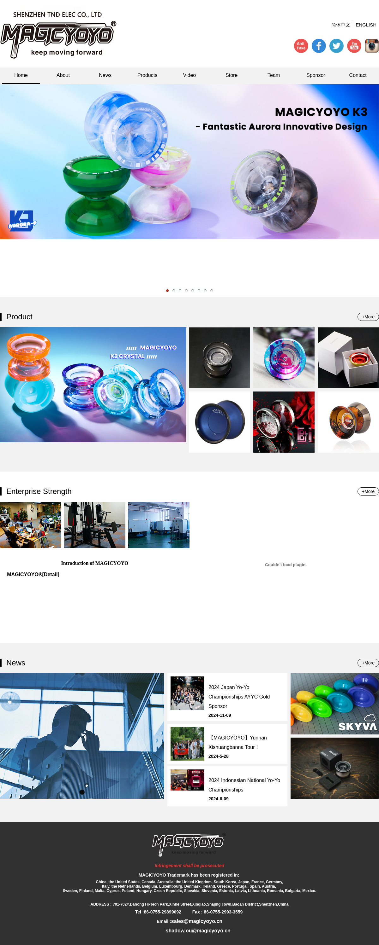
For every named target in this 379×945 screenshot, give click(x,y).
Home (21, 75)
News (105, 75)
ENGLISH (366, 24)
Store (232, 75)
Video (189, 75)
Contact (358, 75)
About (63, 75)
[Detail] (50, 574)
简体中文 (340, 24)
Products (147, 75)
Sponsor (315, 75)
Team (274, 75)
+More (368, 316)
